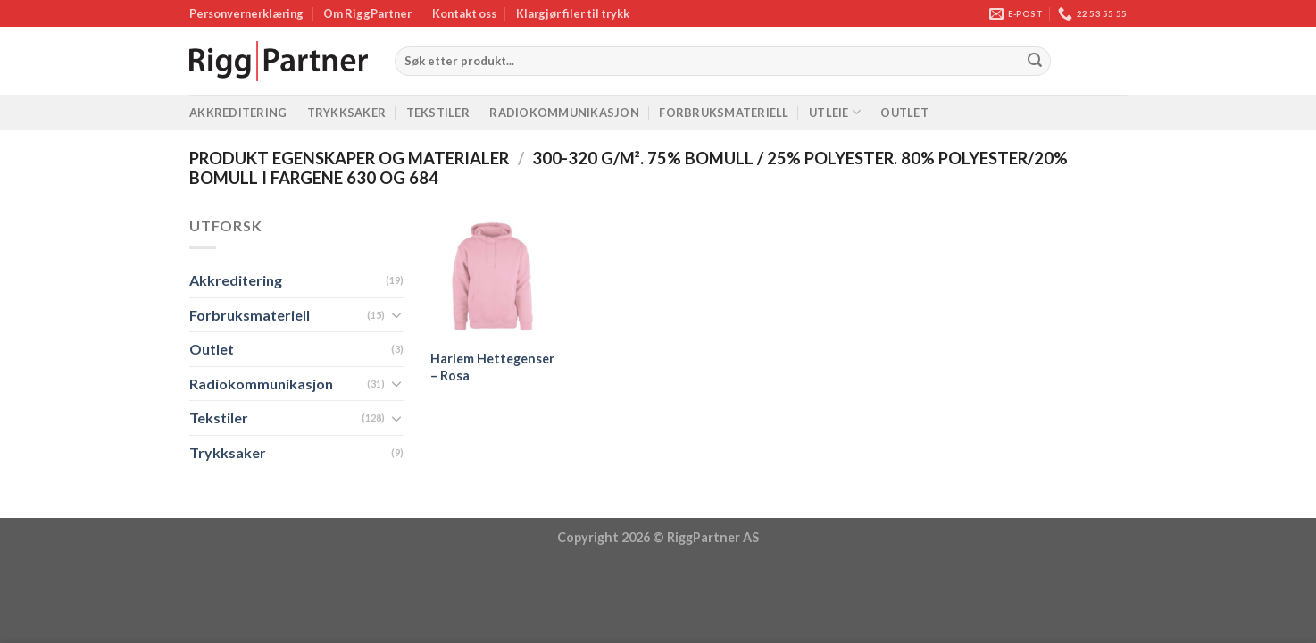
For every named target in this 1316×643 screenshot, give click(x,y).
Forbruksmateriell (723, 112)
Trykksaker (347, 112)
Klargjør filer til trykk (572, 13)
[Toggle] (396, 314)
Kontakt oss (464, 13)
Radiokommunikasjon (564, 112)
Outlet (904, 112)
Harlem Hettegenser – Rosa (492, 367)
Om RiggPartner (367, 13)
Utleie (835, 112)
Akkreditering (238, 112)
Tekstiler (438, 112)
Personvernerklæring (246, 13)
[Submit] (1035, 61)
